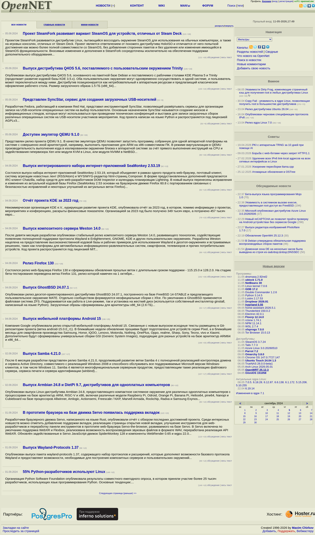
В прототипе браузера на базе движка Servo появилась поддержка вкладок (91, 412)
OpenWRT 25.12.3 (257, 369)
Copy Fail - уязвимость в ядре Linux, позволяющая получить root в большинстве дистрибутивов (274, 102)
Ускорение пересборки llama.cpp (273, 166)
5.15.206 (301, 382)
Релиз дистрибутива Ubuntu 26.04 (266, 109)
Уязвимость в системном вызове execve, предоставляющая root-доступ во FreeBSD (268, 204)
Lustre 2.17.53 (254, 298)
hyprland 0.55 (254, 304)
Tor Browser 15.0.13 (257, 332)
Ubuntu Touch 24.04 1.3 (260, 360)
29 (244, 422)
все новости (19, 24)
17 (266, 416)
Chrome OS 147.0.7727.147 (262, 357)
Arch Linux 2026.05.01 (259, 366)
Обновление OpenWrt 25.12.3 (264, 235)
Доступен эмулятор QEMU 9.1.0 (51, 134)
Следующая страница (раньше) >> (117, 493)
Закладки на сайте (16, 527)
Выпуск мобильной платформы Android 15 (62, 319)
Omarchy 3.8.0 (254, 354)
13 (300, 413)
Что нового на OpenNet (253, 56)
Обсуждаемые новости (273, 186)
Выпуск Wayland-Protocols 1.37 (51, 447)
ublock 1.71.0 (254, 279)
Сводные (271, 51)
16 (255, 416)
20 (300, 416)
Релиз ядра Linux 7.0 (258, 122)
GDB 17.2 (251, 289)
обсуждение (209, 57)
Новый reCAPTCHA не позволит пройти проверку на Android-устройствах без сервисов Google (273, 220)
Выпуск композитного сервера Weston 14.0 (62, 228)
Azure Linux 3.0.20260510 (261, 348)
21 (311, 416)
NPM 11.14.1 (253, 323)
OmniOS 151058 (256, 372)
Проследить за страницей (21, 531)
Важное (273, 81)
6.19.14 (249, 388)
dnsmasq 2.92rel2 (256, 276)
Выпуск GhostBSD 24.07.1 (46, 287)
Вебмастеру (305, 531)
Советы (273, 136)
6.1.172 (289, 382)
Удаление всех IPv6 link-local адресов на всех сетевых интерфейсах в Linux (274, 160)
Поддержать (286, 531)
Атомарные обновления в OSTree (273, 171)
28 (311, 419)
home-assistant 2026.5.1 (260, 307)
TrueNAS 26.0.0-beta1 (259, 363)
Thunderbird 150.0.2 (257, 310)
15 (244, 416)
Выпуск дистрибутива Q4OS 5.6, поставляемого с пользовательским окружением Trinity (103, 68)
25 (277, 419)
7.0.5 (248, 382)
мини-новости (89, 24)
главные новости (54, 24)
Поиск (231, 5)
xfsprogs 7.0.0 (254, 329)
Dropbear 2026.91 (256, 301)
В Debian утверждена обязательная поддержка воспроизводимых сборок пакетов (272, 242)
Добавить (269, 531)
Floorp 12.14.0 (254, 317)
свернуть (229, 26)
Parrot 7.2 (251, 351)
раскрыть (219, 26)
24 (266, 419)
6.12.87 (268, 382)
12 (289, 413)
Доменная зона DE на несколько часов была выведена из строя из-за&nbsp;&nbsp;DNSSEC (271, 250)
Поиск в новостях (249, 60)
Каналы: (242, 47)
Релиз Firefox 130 (38, 263)
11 (277, 413)
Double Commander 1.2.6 (261, 292)
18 (277, 416)
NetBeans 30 (253, 282)
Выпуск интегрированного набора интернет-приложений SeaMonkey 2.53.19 (91, 166)
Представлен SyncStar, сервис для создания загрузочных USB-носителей (89, 99)
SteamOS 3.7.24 (255, 341)
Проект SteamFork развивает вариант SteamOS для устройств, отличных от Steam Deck (102, 33)
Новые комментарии (251, 64)
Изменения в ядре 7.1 (250, 393)
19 (289, 416)
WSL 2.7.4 (251, 326)
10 (266, 413)
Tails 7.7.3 (251, 345)
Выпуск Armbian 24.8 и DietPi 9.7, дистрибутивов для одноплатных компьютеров (97, 385)
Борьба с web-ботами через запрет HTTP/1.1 (281, 153)
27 (300, 419)
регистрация (286, 1)
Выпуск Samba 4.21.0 (42, 353)
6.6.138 (279, 382)
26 (289, 419)
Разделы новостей (250, 51)
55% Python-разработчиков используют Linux (64, 472)
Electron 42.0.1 (254, 313)
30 (255, 422)
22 (244, 419)
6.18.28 (257, 382)
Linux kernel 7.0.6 (256, 286)
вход (275, 1)
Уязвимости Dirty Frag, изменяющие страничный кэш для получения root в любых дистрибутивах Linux (273, 91)
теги (240, 5)
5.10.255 (241, 385)
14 (311, 413)
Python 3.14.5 (253, 295)
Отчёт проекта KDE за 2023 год (50, 200)
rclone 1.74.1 (253, 320)
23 (255, 419)
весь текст (226, 57)
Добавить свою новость (253, 68)
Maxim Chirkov (303, 527)
